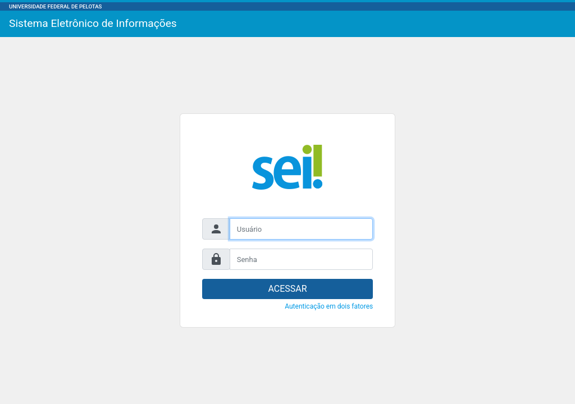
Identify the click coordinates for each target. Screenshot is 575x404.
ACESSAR (287, 288)
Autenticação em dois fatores (329, 306)
